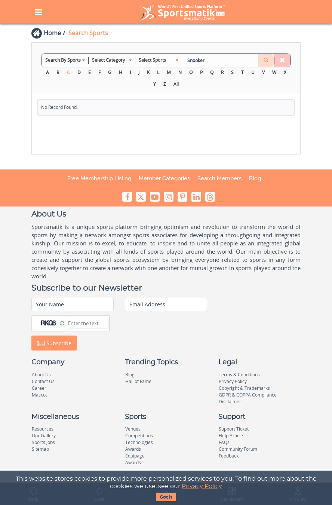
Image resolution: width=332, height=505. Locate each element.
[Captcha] (87, 323)
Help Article (231, 435)
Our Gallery (44, 435)
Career (39, 388)
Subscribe (54, 343)
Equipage (135, 456)
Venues (133, 429)
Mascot (39, 395)
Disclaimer (230, 401)
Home (52, 33)
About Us (41, 374)
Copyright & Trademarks (244, 388)
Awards (133, 449)
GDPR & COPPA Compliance (248, 395)
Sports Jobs (43, 442)
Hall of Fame (138, 381)
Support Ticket (234, 429)
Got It (166, 497)
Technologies (139, 442)
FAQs (224, 442)
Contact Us (43, 381)
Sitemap (40, 449)
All (176, 84)
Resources (42, 429)
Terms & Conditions (239, 374)
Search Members (219, 178)
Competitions (139, 435)
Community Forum (238, 449)
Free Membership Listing (99, 178)
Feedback (229, 456)
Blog (255, 178)
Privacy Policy (202, 486)
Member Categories (164, 178)
